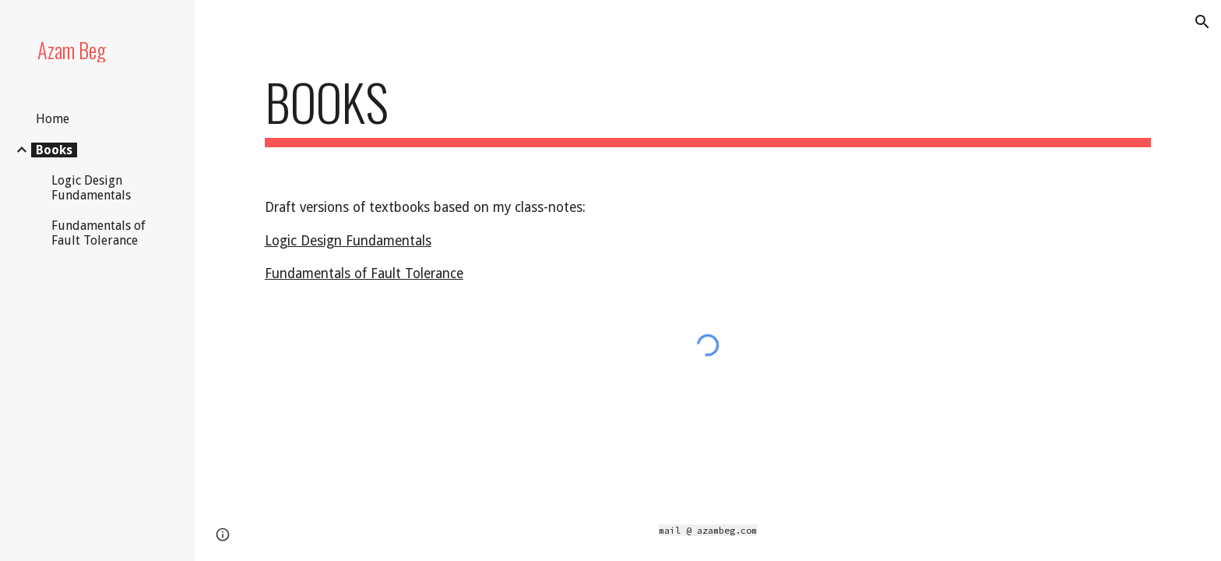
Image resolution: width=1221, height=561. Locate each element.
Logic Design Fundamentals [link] (91, 188)
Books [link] (54, 150)
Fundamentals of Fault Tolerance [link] (98, 233)
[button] (1202, 22)
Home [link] (52, 118)
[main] (708, 109)
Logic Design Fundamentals (348, 241)
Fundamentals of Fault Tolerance (364, 273)
